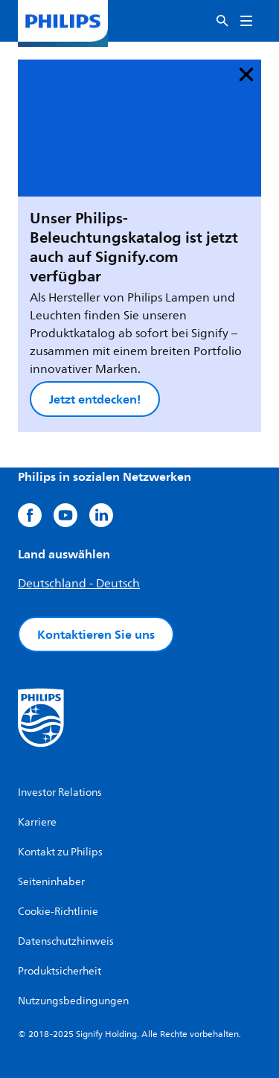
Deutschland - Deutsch (79, 583)
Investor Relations (60, 792)
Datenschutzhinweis (66, 941)
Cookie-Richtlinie (58, 911)
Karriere (37, 822)
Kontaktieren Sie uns (96, 634)
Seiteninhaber (51, 881)
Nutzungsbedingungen (73, 1001)
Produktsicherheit (59, 971)
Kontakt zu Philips (60, 852)
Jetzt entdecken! (95, 399)
